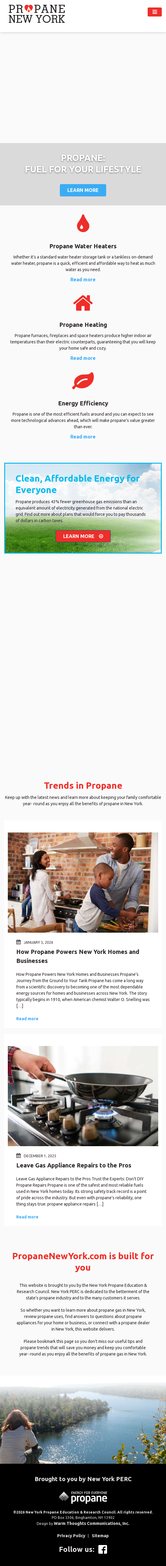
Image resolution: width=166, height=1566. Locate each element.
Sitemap (100, 1535)
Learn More (83, 190)
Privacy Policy (71, 1535)
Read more (83, 279)
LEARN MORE (83, 536)
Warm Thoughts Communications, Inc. (91, 1523)
